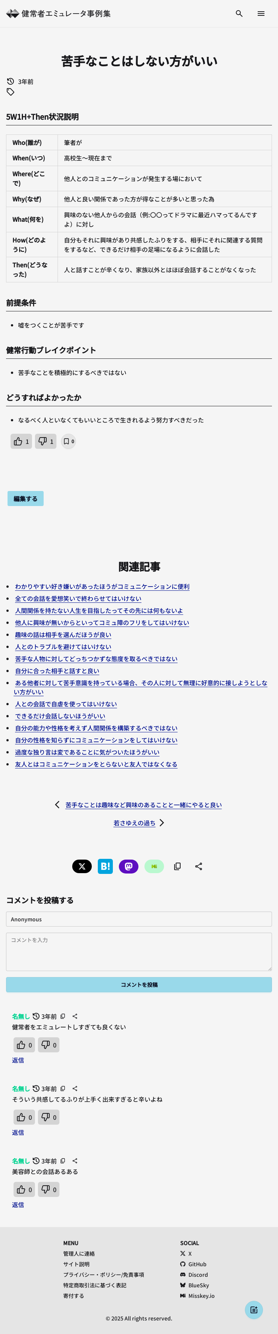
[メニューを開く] (261, 13)
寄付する (73, 1295)
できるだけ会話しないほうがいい (60, 715)
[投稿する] (254, 1310)
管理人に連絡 (79, 1253)
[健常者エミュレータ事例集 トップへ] (58, 13)
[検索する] (239, 13)
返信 (18, 1059)
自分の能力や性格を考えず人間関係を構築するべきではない (96, 727)
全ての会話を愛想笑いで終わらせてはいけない (78, 598)
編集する (26, 498)
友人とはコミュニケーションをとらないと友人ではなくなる (96, 763)
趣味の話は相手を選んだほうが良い (63, 634)
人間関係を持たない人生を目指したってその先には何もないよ (99, 610)
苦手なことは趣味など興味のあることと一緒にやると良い (143, 804)
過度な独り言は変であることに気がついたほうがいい (87, 751)
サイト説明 (76, 1264)
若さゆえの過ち (135, 822)
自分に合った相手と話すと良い (57, 670)
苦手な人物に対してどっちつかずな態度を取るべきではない (96, 658)
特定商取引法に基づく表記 (94, 1285)
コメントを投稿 (139, 984)
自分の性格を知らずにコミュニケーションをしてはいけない (96, 739)
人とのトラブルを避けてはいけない (63, 646)
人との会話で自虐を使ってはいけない (66, 703)
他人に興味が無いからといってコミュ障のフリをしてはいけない (102, 622)
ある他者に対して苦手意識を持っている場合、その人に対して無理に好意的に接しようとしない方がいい (140, 687)
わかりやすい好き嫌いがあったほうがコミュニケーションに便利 (102, 586)
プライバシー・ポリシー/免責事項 (103, 1274)
